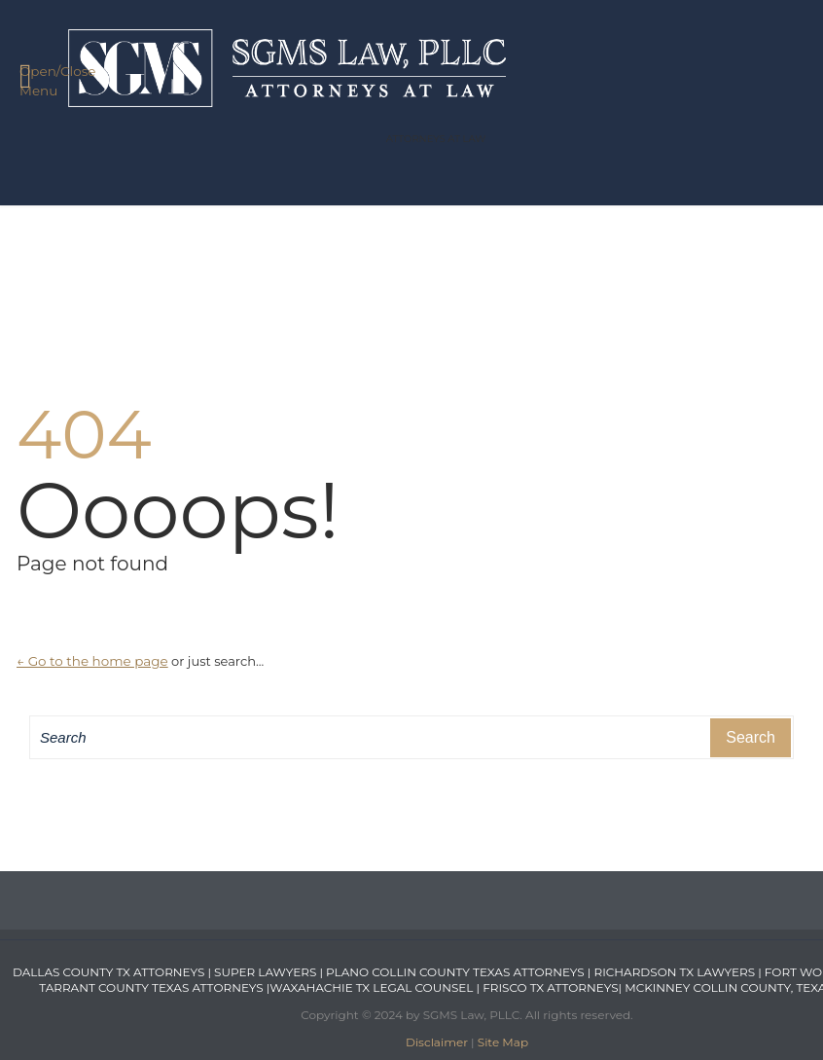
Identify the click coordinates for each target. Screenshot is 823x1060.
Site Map (503, 1042)
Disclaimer (437, 1042)
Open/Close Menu (46, 79)
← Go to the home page (92, 661)
